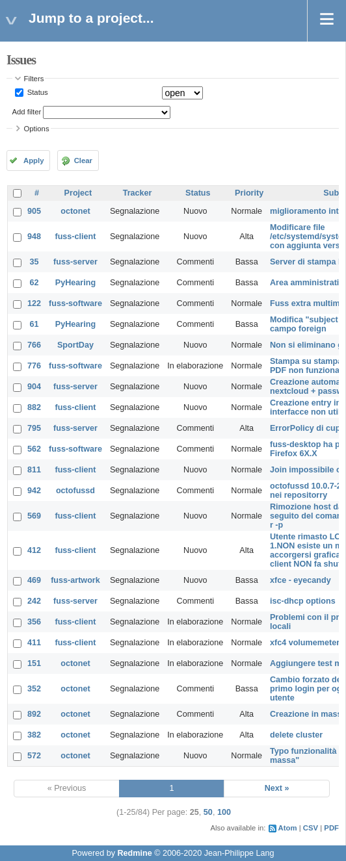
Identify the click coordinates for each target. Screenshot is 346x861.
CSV (310, 828)
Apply (33, 160)
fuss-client (75, 236)
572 (34, 755)
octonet (75, 211)
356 (34, 621)
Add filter (27, 112)
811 (34, 469)
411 (34, 642)
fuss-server (75, 261)
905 (34, 211)
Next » (277, 788)
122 (34, 303)
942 (34, 490)
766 (34, 345)
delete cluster (296, 734)
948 (34, 236)
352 (34, 688)
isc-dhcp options (303, 601)
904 (34, 386)
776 (34, 365)
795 (34, 428)
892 (34, 714)
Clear (83, 160)
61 (34, 324)
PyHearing (75, 282)
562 (34, 449)
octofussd (75, 490)
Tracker (137, 193)
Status (36, 92)
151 (34, 663)
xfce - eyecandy (300, 580)
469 (34, 580)
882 (34, 407)
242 (34, 601)
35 (34, 261)
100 (224, 812)
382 (34, 734)
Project (78, 193)
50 (208, 812)
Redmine (134, 853)
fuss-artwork (75, 580)
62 (34, 282)
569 (34, 515)
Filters (34, 79)
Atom (287, 828)
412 (34, 550)
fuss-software (75, 303)
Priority (249, 193)
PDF (331, 828)
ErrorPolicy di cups (307, 428)
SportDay (75, 345)
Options (36, 129)
